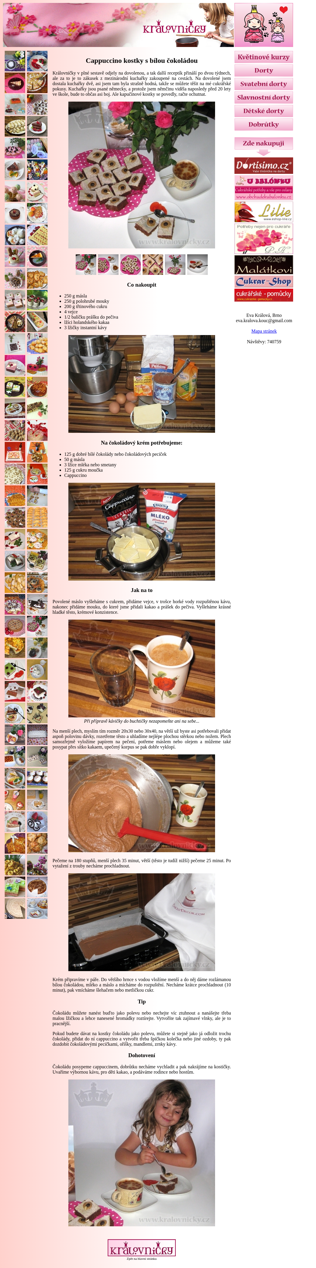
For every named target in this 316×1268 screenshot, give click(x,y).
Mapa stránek (264, 331)
